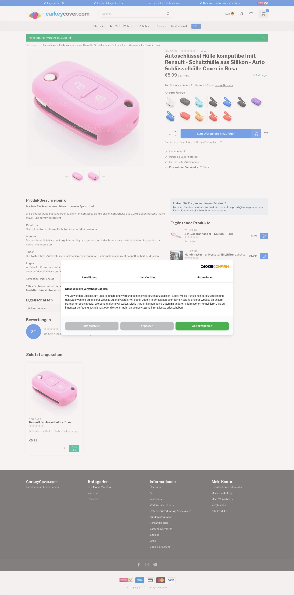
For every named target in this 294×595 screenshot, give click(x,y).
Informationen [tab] (204, 277)
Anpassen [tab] (147, 325)
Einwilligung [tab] (89, 277)
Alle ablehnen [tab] (91, 325)
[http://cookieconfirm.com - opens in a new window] (215, 267)
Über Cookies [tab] (147, 277)
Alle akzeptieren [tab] (202, 325)
